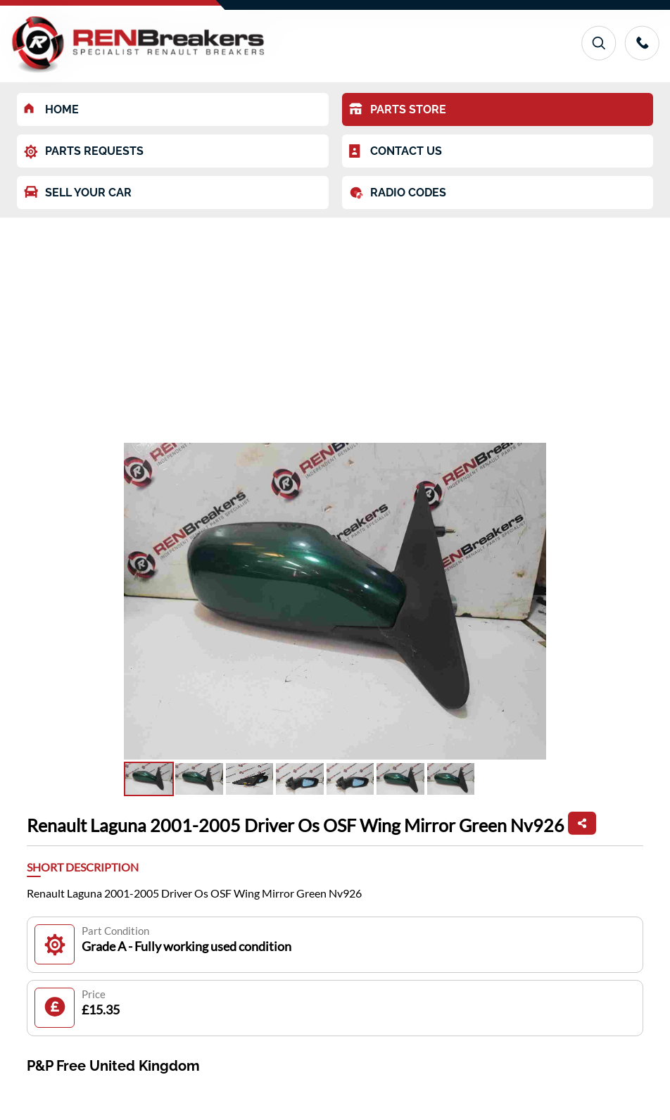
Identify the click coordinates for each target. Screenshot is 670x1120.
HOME (51, 109)
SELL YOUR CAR (78, 192)
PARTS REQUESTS (84, 151)
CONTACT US (395, 151)
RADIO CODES (397, 193)
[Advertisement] (335, 323)
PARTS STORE (397, 109)
